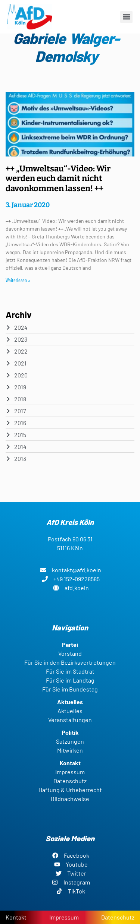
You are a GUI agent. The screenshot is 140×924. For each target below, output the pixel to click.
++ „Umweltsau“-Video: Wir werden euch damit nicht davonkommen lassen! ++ (58, 178)
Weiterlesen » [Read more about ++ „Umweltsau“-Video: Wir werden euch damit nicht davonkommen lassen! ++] (18, 280)
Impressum (64, 917)
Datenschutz (117, 917)
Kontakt (16, 917)
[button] (126, 17)
